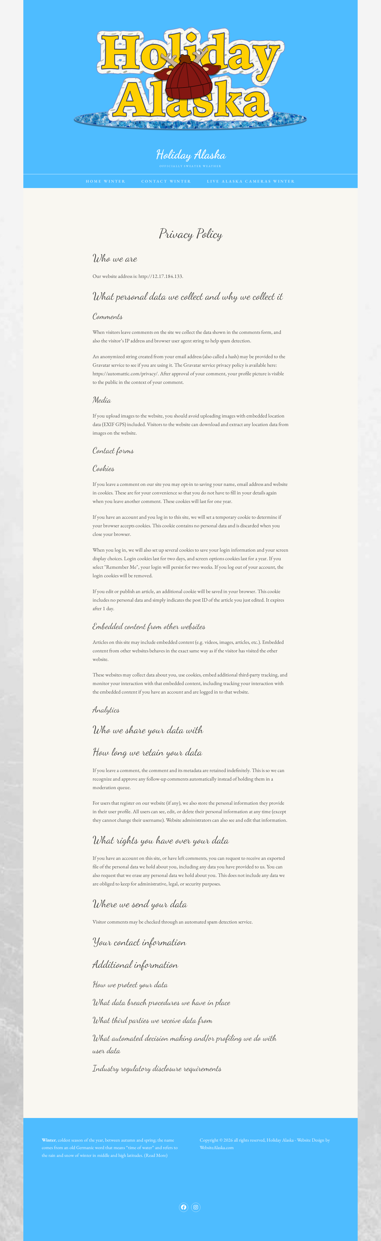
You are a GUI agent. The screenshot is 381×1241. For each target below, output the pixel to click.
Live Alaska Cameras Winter (251, 181)
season (77, 1140)
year (99, 1140)
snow (69, 1155)
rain (52, 1155)
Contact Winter (166, 181)
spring (149, 1140)
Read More (156, 1155)
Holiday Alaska (191, 154)
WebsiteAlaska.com (217, 1147)
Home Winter (106, 181)
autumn (128, 1140)
